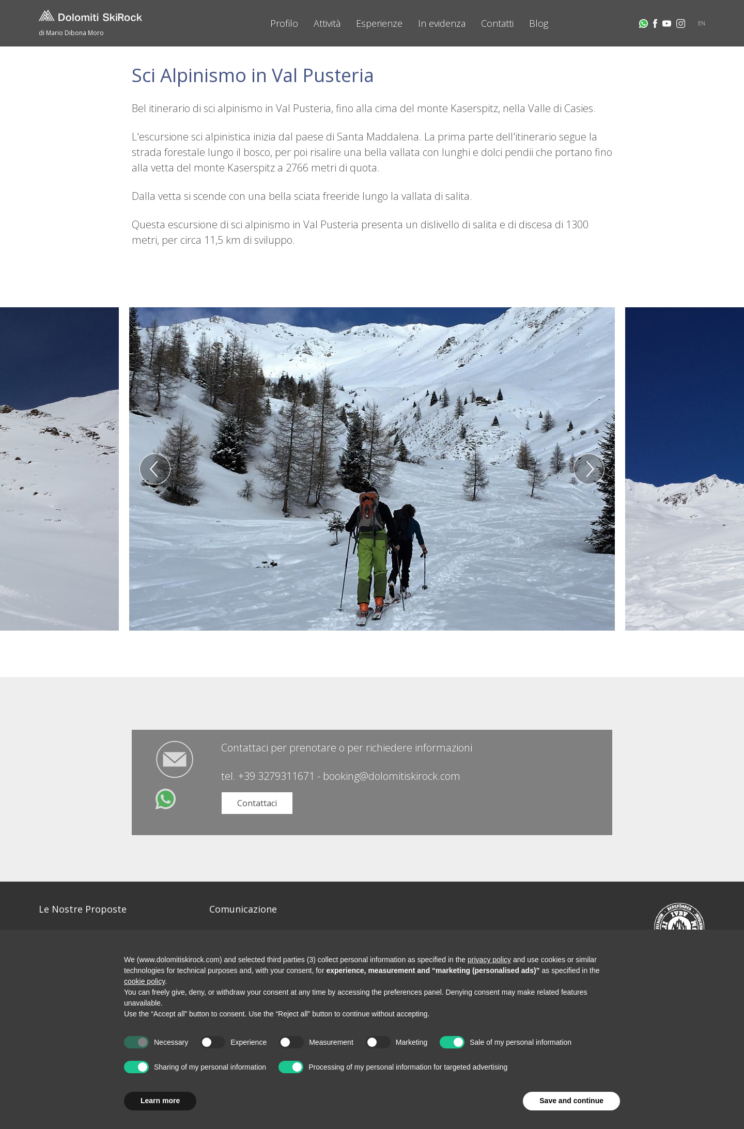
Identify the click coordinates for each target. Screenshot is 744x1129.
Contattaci (257, 803)
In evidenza (442, 23)
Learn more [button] (160, 1100)
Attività (327, 23)
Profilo (284, 23)
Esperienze (379, 23)
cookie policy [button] (144, 981)
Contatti (497, 23)
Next (589, 468)
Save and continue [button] (571, 1100)
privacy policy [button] (489, 959)
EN (701, 23)
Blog (538, 23)
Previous (155, 468)
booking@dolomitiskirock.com (391, 776)
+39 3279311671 (276, 776)
